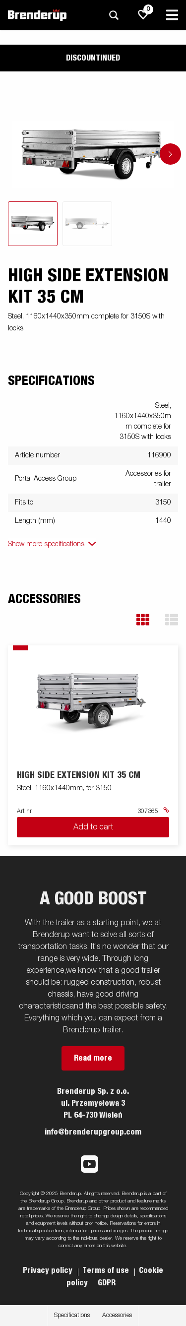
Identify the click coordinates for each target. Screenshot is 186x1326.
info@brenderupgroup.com (93, 1132)
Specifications (72, 1316)
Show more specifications (46, 544)
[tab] (33, 223)
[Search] (114, 15)
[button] (142, 620)
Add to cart (93, 827)
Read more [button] (93, 1058)
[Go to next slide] (170, 154)
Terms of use (106, 1270)
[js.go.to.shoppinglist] (143, 15)
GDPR (107, 1283)
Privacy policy (48, 1270)
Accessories (117, 1316)
